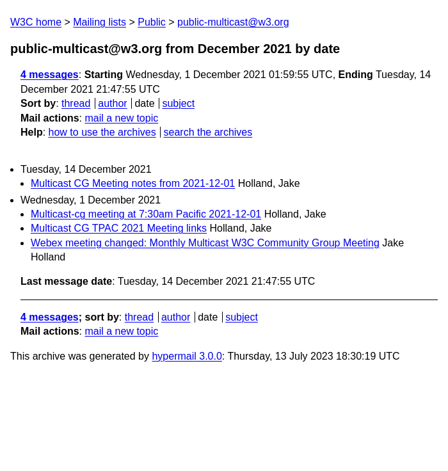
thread (75, 103)
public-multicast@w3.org (233, 22)
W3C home (35, 22)
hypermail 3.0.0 (186, 356)
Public (152, 22)
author (112, 103)
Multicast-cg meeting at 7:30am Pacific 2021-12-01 (146, 214)
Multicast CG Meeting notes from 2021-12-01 (133, 183)
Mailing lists (99, 22)
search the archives (208, 132)
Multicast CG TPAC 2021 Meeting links (119, 228)
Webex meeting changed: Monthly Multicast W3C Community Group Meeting (205, 242)
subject (178, 103)
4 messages (49, 74)
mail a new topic (121, 118)
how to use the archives (102, 132)
